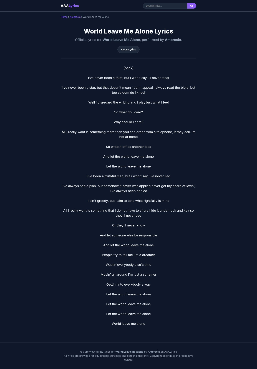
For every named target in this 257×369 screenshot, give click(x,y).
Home (64, 17)
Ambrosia (75, 17)
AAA (70, 6)
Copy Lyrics (128, 49)
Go (191, 5)
